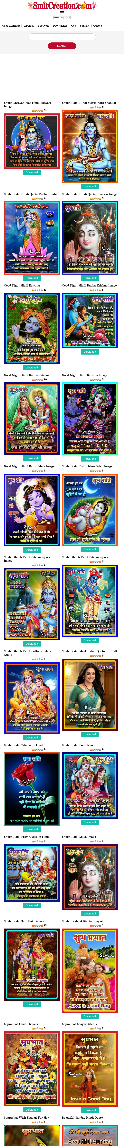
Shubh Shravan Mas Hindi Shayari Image (27, 104)
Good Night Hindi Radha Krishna (26, 375)
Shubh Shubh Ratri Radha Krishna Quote (27, 653)
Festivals (43, 25)
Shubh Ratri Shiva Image (79, 836)
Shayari (84, 25)
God (73, 25)
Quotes (97, 25)
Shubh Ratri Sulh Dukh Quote (24, 921)
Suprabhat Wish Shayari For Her (26, 1117)
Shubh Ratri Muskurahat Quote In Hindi (89, 651)
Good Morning (11, 25)
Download (32, 172)
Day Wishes (60, 25)
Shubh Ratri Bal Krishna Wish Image (87, 466)
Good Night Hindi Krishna (22, 285)
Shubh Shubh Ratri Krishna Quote (85, 557)
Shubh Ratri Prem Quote (78, 745)
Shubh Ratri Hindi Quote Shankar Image (89, 194)
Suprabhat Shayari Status (79, 1024)
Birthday (29, 25)
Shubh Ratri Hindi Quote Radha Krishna (31, 194)
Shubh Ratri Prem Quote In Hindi (27, 836)
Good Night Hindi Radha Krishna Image (89, 285)
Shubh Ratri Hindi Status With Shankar (89, 102)
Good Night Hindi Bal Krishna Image (29, 466)
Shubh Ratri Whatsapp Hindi (23, 745)
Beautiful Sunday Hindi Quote (82, 1117)
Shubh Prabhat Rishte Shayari (82, 921)
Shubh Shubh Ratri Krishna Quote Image (27, 559)
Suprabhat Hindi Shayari (21, 1024)
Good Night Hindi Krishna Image (84, 375)
